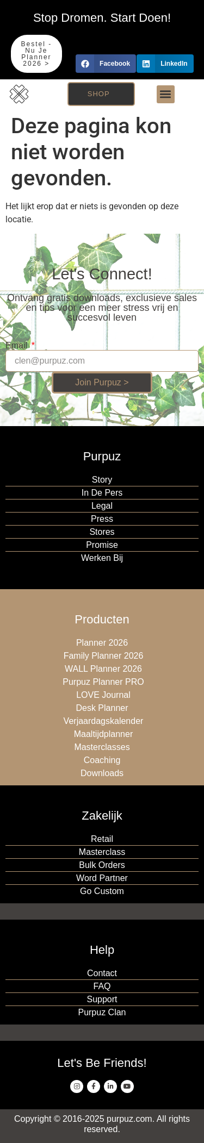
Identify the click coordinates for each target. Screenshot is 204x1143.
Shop (99, 94)
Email (17, 345)
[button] (106, 63)
